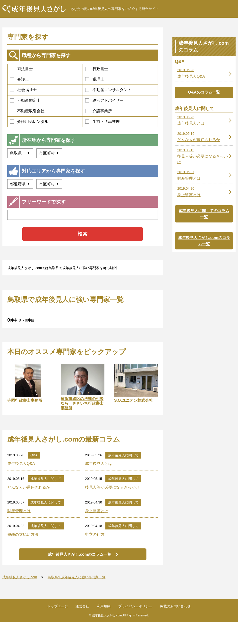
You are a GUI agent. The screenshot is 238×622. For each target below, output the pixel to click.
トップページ (57, 606)
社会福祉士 (23, 90)
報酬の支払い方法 (22, 534)
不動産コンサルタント (108, 90)
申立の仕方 (94, 534)
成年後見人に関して (123, 455)
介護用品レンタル (29, 121)
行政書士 (96, 69)
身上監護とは (96, 511)
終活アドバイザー (104, 100)
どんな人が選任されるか (28, 487)
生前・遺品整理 (102, 121)
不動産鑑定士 (25, 100)
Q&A (34, 455)
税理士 (94, 79)
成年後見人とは (98, 463)
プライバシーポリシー (135, 606)
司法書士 (21, 69)
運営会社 (82, 606)
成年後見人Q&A (21, 463)
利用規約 (103, 606)
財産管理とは (19, 511)
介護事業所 (98, 111)
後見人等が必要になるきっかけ (112, 487)
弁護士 (19, 79)
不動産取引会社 (27, 111)
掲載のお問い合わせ (175, 606)
